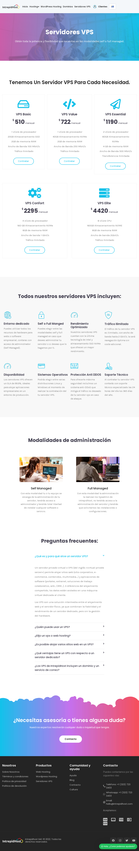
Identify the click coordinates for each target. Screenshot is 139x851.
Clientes (102, 6)
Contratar (23, 161)
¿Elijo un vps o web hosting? (53, 636)
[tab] (69, 556)
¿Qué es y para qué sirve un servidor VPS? (61, 556)
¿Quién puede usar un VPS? (52, 627)
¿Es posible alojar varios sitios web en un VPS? (64, 644)
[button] (70, 739)
